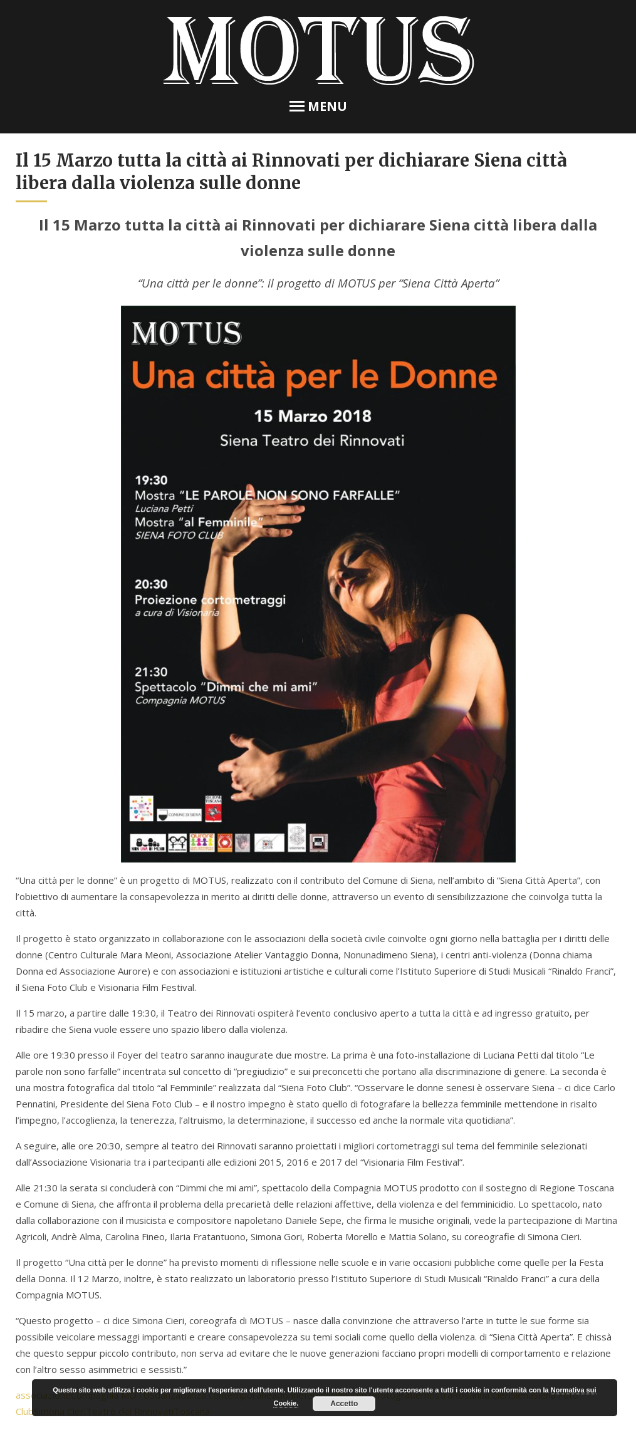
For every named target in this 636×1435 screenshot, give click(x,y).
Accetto (344, 1403)
